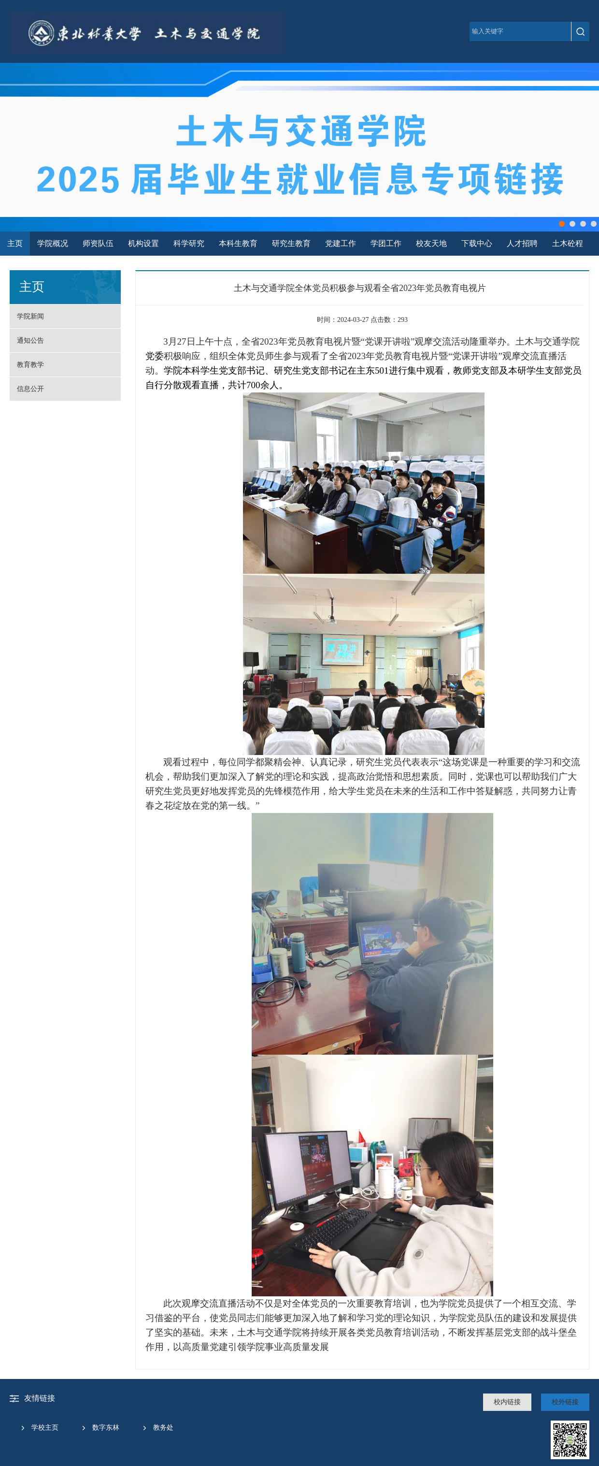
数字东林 (105, 1427)
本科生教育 (238, 243)
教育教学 (30, 364)
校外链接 (565, 1402)
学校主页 (44, 1427)
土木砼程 (567, 243)
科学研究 (188, 243)
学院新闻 (30, 316)
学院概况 (52, 243)
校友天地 (431, 243)
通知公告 (30, 340)
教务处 (163, 1427)
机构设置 (143, 243)
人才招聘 (522, 243)
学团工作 (386, 243)
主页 (15, 243)
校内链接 (507, 1402)
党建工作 (340, 243)
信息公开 (30, 388)
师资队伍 (98, 243)
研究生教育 (291, 243)
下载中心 (476, 243)
